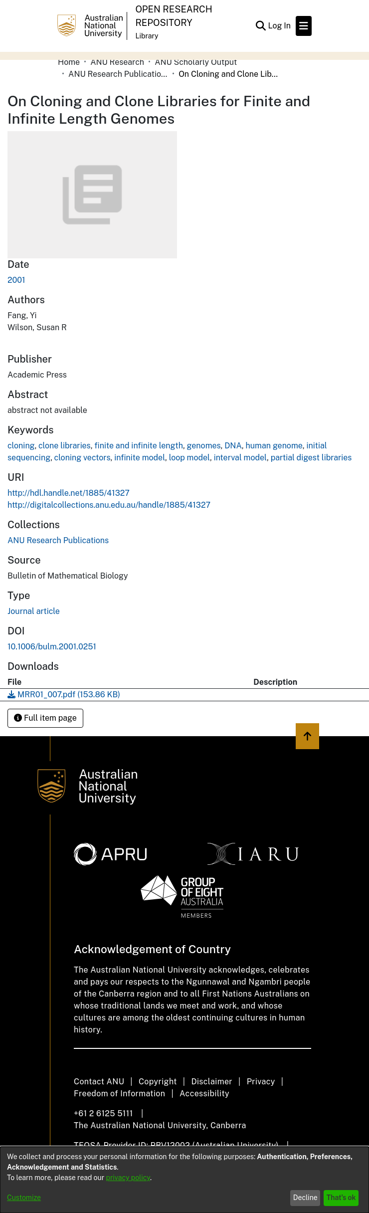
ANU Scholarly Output (196, 62)
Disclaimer (211, 1081)
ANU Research (117, 62)
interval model (240, 457)
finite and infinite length (138, 445)
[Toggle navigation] (304, 26)
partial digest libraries (311, 457)
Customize (24, 1198)
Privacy (261, 1081)
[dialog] (184, 1180)
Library (146, 36)
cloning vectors (82, 457)
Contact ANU (99, 1081)
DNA (233, 445)
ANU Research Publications (118, 74)
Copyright (158, 1081)
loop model (189, 457)
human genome (273, 445)
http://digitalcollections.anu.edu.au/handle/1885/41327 (108, 505)
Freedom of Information (119, 1093)
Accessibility (204, 1093)
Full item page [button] (45, 718)
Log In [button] (280, 25)
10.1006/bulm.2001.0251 (51, 646)
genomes (204, 445)
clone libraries (64, 445)
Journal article (33, 611)
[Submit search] (260, 26)
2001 (16, 280)
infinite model (139, 457)
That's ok (341, 1198)
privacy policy (128, 1178)
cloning (21, 445)
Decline (305, 1198)
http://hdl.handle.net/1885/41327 (68, 493)
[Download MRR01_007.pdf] (63, 694)
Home (69, 62)
